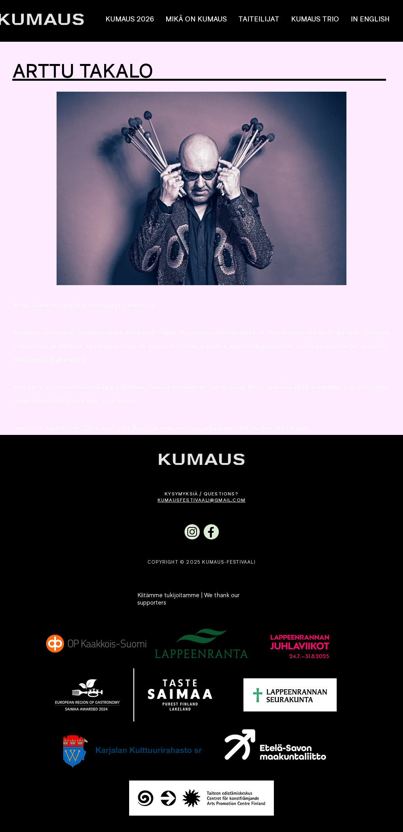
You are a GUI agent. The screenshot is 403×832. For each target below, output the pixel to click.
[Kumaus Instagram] (192, 531)
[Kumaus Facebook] (211, 531)
